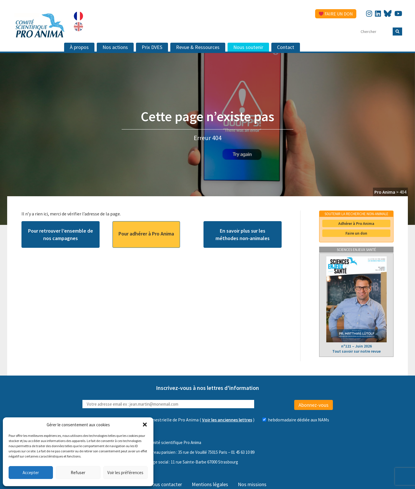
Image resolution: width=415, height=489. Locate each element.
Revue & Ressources (198, 47)
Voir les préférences (125, 472)
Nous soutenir (248, 47)
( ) (197, 420)
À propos (79, 47)
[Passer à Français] (78, 16)
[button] (145, 424)
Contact (285, 47)
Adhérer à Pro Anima (356, 223)
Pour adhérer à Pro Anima (146, 233)
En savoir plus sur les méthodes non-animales (243, 234)
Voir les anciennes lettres (227, 420)
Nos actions (115, 47)
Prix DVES (152, 47)
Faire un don (336, 14)
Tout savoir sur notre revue (356, 351)
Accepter (31, 472)
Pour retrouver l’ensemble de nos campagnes (60, 234)
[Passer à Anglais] (78, 26)
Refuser (78, 472)
